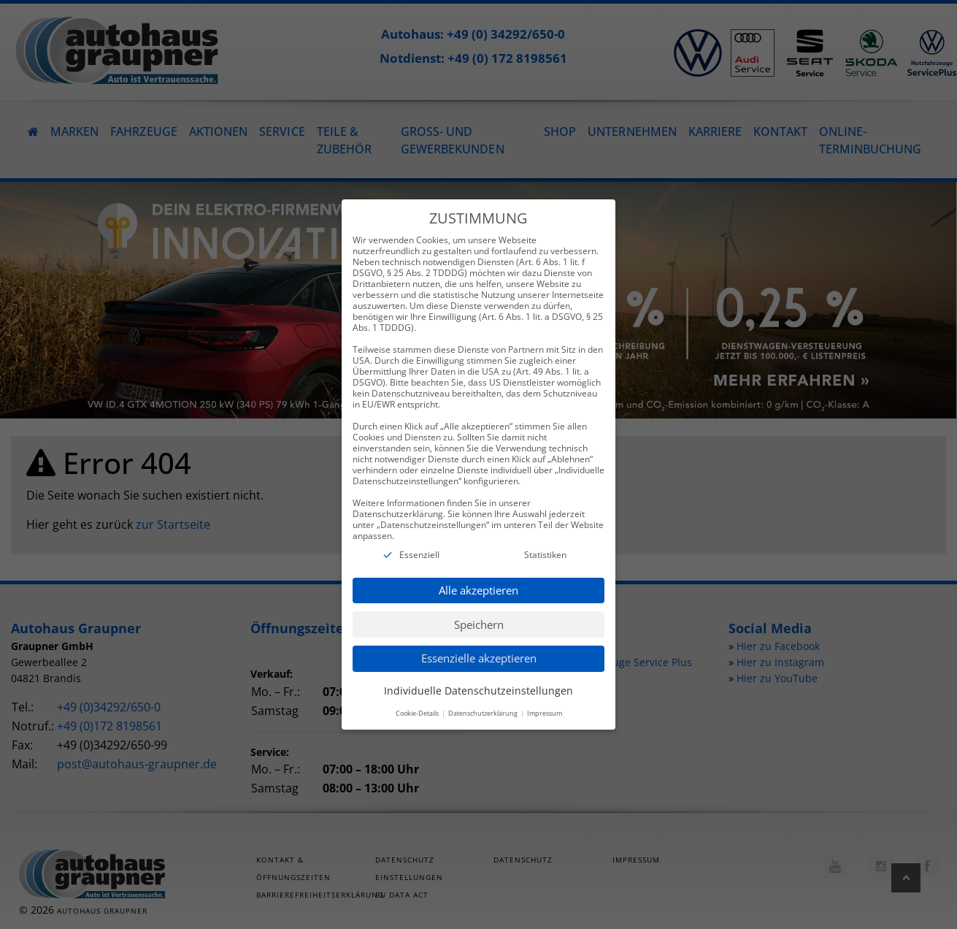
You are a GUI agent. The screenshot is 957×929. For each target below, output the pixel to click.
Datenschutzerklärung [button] (483, 698)
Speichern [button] (479, 609)
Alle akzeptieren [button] (478, 574)
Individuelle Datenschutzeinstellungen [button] (478, 675)
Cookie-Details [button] (418, 698)
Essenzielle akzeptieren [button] (479, 642)
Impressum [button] (544, 698)
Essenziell (419, 540)
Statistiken (545, 540)
